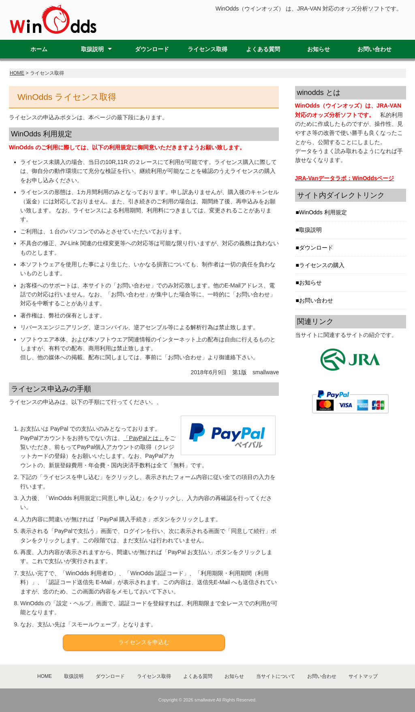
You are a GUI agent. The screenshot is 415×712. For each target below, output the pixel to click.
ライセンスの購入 (321, 265)
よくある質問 (263, 49)
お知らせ (318, 49)
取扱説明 (92, 49)
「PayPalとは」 (143, 438)
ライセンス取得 (207, 49)
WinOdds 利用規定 (323, 212)
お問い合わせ (374, 49)
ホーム (38, 49)
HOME (17, 73)
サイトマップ (363, 676)
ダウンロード (152, 49)
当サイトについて (275, 676)
